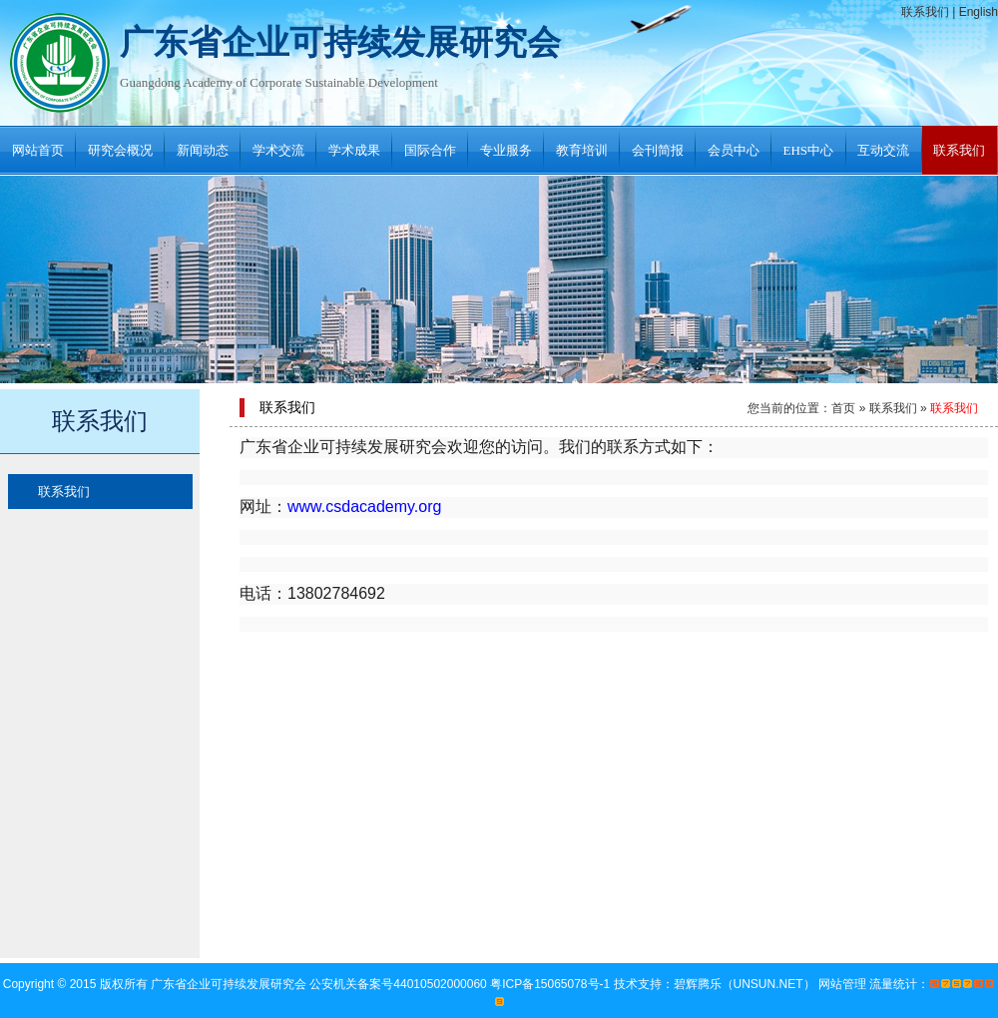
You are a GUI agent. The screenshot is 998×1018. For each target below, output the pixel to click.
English (978, 12)
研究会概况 (120, 150)
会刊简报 (658, 150)
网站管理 (842, 984)
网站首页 (38, 150)
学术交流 (278, 150)
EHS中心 (808, 150)
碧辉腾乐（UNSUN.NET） (744, 984)
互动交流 (883, 150)
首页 (843, 408)
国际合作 (430, 150)
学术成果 (354, 150)
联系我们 (925, 12)
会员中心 (733, 150)
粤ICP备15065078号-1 (551, 984)
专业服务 (506, 150)
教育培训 (582, 150)
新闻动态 (203, 150)
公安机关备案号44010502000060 (399, 984)
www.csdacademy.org (364, 506)
